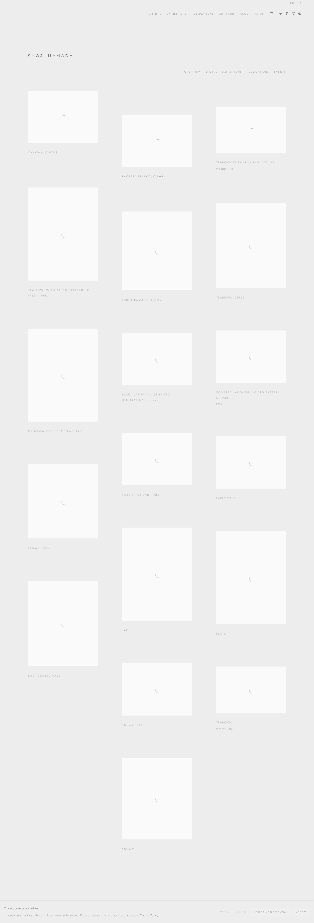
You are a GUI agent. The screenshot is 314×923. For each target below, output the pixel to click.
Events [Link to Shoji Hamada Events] (280, 72)
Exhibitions (177, 14)
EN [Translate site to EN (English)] (292, 3)
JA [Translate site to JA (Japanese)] (300, 3)
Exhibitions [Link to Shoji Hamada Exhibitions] (232, 72)
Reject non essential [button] (271, 912)
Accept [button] (301, 912)
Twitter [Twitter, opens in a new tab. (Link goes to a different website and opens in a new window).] (279, 13)
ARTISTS (155, 14)
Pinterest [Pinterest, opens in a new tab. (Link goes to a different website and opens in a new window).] (286, 13)
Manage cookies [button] (234, 912)
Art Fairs (227, 14)
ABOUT (245, 14)
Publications (203, 14)
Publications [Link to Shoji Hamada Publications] (258, 72)
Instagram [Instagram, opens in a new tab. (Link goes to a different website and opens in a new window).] (292, 13)
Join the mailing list (299, 13)
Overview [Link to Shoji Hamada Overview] (192, 72)
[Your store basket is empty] (271, 14)
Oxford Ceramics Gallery (30, 14)
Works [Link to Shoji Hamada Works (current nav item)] (211, 72)
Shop (259, 14)
